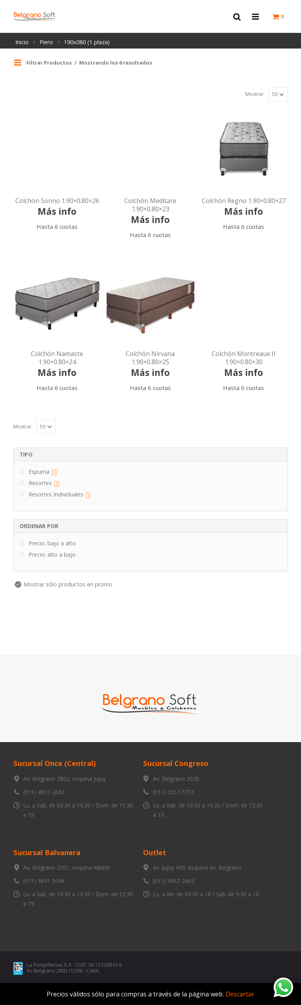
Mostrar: (255, 94)
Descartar (239, 994)
